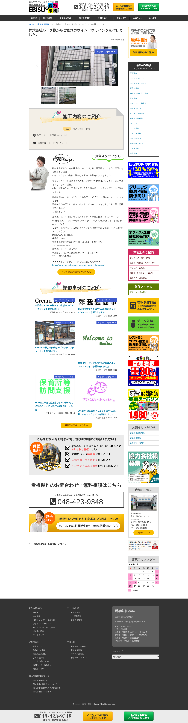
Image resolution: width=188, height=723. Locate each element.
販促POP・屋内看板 (138, 278)
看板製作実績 (65, 18)
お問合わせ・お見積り (42, 665)
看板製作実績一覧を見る (76, 425)
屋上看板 (133, 153)
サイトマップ (38, 635)
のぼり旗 (133, 123)
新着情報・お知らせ (57, 544)
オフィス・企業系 (137, 268)
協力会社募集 (38, 631)
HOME (34, 18)
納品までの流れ (39, 650)
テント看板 (134, 128)
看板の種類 (47, 18)
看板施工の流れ (39, 654)
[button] (114, 65)
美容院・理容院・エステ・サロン (143, 263)
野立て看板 (134, 88)
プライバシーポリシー (42, 624)
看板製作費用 (84, 18)
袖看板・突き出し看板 (139, 93)
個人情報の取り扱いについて (45, 684)
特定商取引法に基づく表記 (44, 627)
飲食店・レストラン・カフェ (142, 273)
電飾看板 (133, 98)
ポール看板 (134, 148)
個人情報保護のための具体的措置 (46, 688)
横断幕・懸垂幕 (136, 118)
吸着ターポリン (136, 143)
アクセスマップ (143, 533)
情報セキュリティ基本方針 (44, 620)
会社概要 (152, 18)
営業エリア (121, 18)
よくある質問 (38, 658)
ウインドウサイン (137, 78)
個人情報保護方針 (40, 680)
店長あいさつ (38, 669)
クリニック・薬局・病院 (140, 258)
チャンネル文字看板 (138, 103)
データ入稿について (41, 661)
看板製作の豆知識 (137, 433)
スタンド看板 (135, 133)
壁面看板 (133, 73)
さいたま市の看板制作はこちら (76, 272)
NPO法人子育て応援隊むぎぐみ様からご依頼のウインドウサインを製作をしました (54, 406)
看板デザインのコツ (79, 658)
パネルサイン (135, 108)
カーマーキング (136, 138)
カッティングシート (138, 83)
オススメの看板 (77, 654)
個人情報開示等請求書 (42, 692)
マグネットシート (137, 113)
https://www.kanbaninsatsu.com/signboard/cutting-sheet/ (78, 265)
